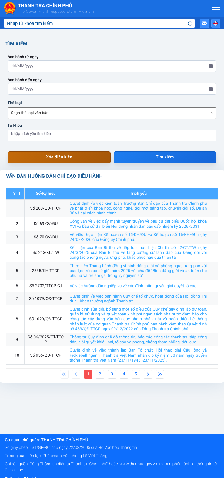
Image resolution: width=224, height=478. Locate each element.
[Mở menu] (216, 7)
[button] (204, 23)
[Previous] (64, 374)
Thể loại (15, 103)
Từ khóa (15, 125)
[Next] (148, 374)
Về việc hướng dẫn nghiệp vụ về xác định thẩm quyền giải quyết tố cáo (133, 286)
